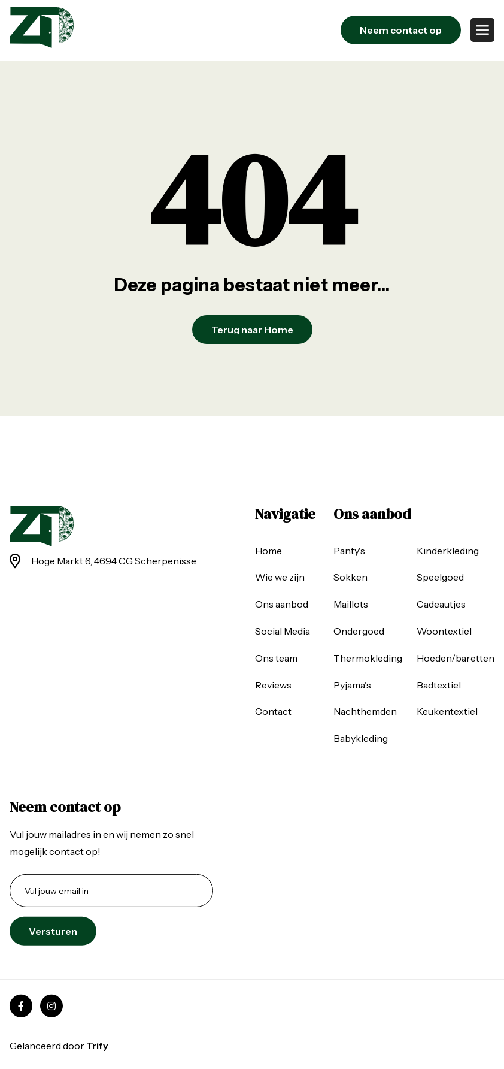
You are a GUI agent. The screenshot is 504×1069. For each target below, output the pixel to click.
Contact (273, 711)
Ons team (276, 658)
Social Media (282, 631)
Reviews (273, 684)
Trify (97, 1046)
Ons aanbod (281, 604)
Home (268, 550)
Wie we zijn (280, 577)
